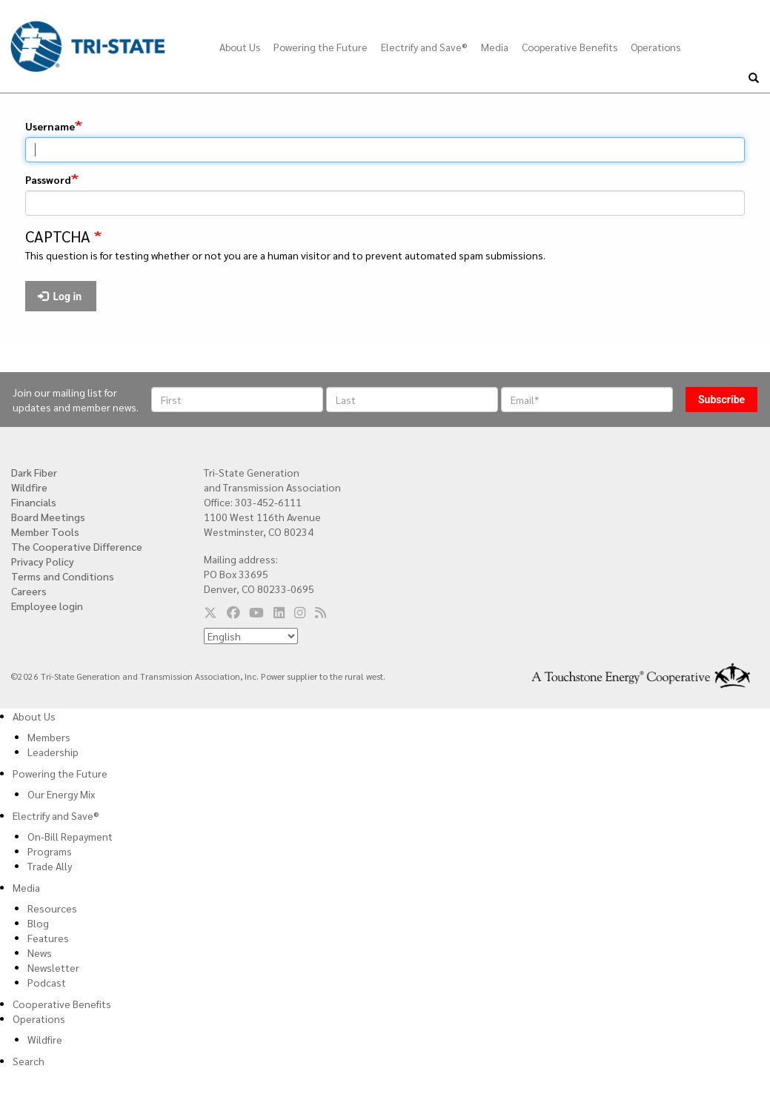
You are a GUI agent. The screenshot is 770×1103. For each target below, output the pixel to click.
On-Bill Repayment (70, 836)
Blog (38, 923)
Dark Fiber (34, 472)
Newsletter (53, 967)
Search (28, 1060)
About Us (239, 46)
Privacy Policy (42, 561)
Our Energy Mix (61, 794)
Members (48, 736)
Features (48, 937)
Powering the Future (320, 46)
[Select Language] (251, 636)
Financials (33, 502)
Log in (60, 296)
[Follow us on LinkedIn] (279, 611)
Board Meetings (48, 516)
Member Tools (45, 531)
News (39, 952)
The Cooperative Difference (76, 546)
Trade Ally (49, 865)
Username (50, 126)
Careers (29, 590)
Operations (655, 46)
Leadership (53, 751)
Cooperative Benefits (569, 46)
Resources (52, 908)
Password (48, 179)
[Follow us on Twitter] (210, 611)
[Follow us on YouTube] (256, 611)
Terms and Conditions (62, 576)
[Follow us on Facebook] (233, 611)
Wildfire (29, 487)
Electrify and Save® (424, 46)
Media (494, 46)
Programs (49, 851)
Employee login (47, 605)
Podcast (46, 982)
